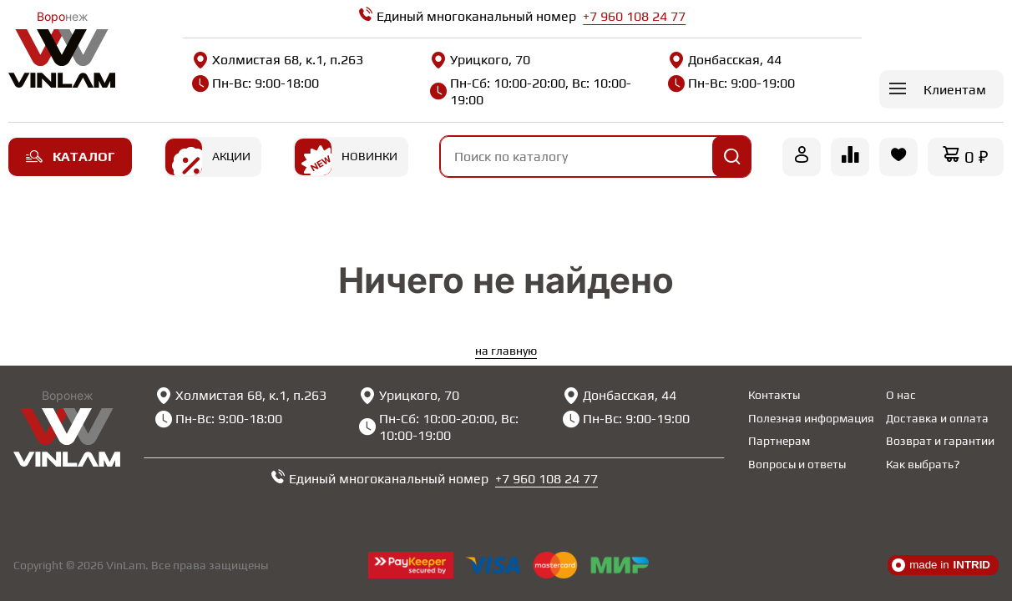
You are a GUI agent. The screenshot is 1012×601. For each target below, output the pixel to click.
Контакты (774, 395)
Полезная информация (811, 418)
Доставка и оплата (937, 418)
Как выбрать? (922, 464)
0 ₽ (976, 156)
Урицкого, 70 (480, 60)
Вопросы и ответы (797, 464)
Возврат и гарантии (940, 440)
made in (941, 565)
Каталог (70, 156)
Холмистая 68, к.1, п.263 (277, 60)
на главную (506, 350)
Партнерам (779, 440)
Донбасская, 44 (725, 60)
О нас (901, 395)
